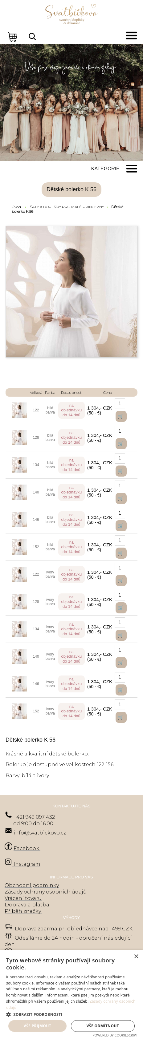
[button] (71, 1014)
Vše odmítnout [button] (103, 1025)
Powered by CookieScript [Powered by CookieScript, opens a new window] (115, 1035)
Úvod (16, 206)
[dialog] (71, 994)
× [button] (136, 956)
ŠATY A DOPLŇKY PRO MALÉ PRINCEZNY (67, 206)
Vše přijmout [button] (37, 1025)
